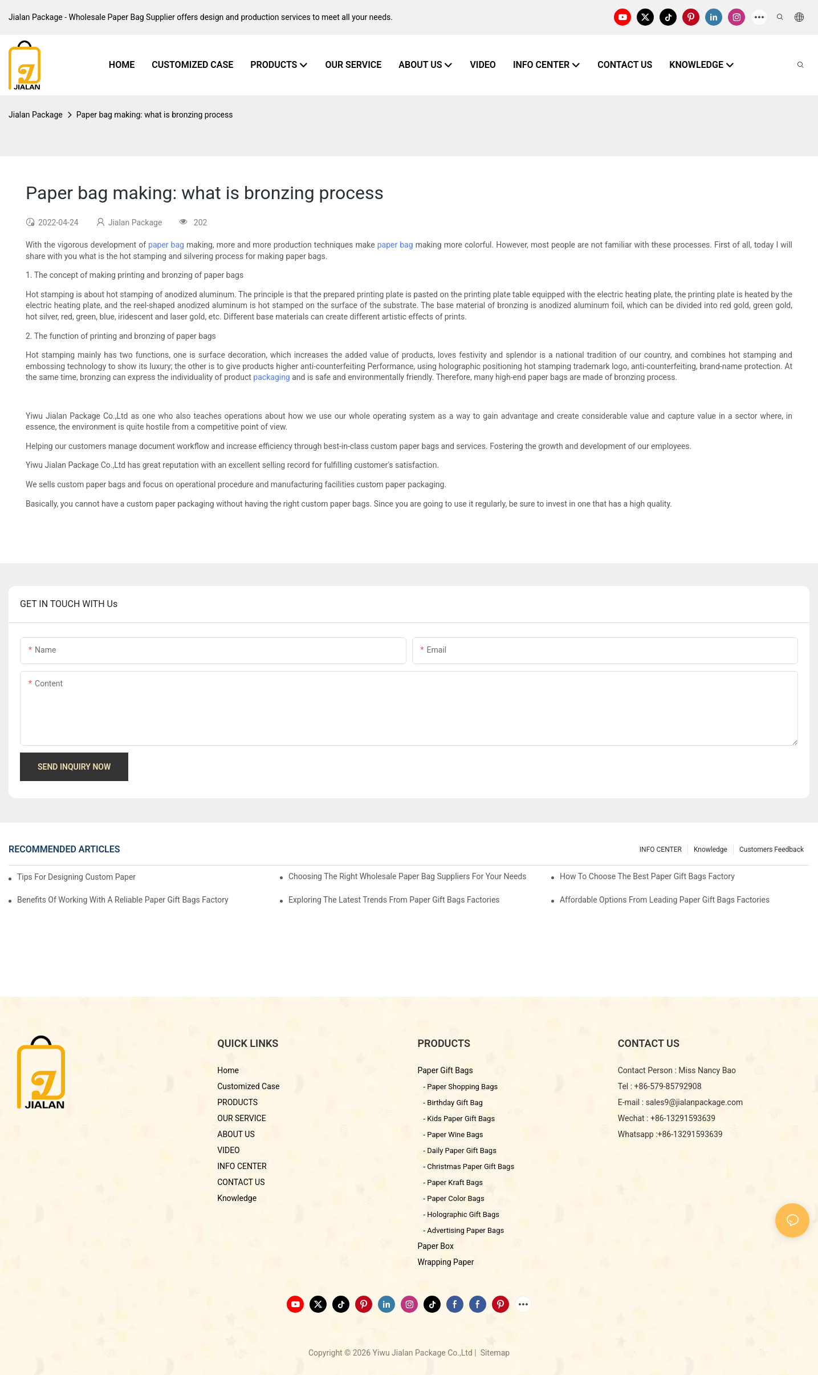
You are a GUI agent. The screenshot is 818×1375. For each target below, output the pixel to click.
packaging (271, 377)
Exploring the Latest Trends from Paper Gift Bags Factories (394, 899)
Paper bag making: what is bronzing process (154, 114)
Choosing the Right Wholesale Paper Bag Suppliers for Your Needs (407, 876)
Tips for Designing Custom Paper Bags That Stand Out (77, 876)
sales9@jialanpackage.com (694, 1102)
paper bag (166, 244)
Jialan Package (36, 114)
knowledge (710, 850)
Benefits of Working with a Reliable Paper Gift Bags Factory (123, 899)
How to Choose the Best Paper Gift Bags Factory (647, 876)
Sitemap (494, 1352)
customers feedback (771, 850)
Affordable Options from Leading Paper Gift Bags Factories (665, 899)
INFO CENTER (661, 850)
